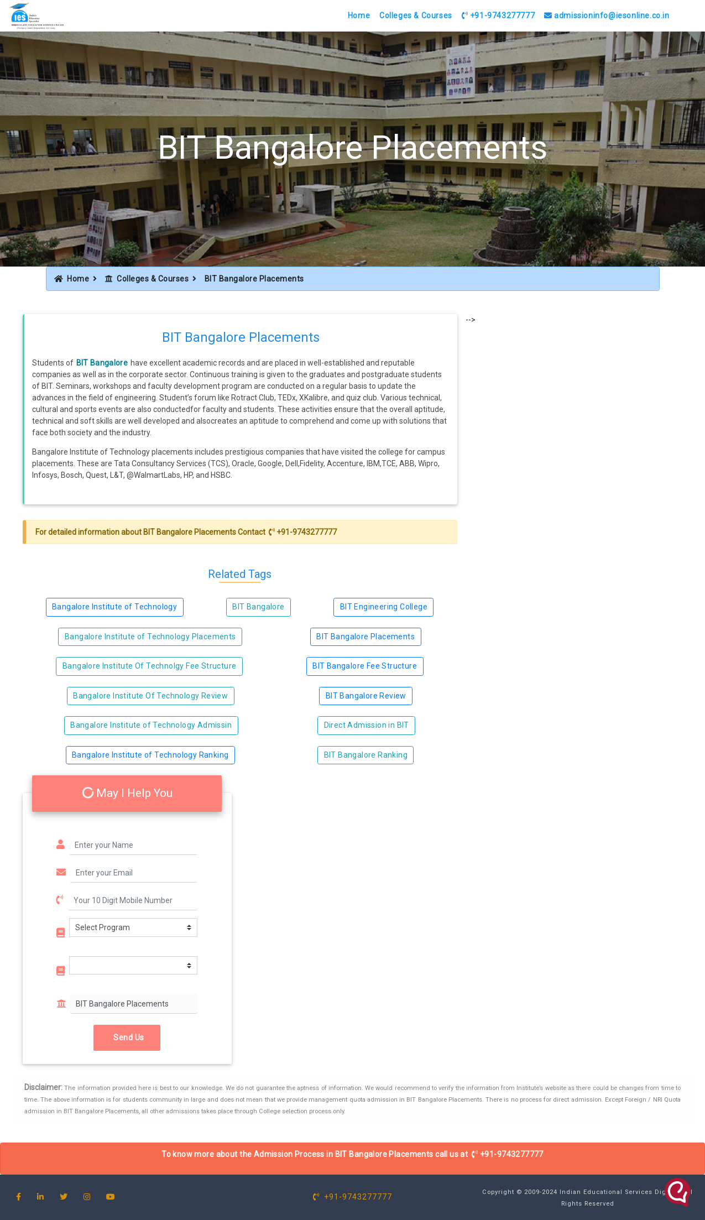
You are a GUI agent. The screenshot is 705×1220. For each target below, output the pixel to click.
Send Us (126, 1037)
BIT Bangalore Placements (189, 532)
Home (359, 15)
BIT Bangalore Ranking (366, 754)
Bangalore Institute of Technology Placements (150, 636)
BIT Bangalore (102, 362)
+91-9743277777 (498, 15)
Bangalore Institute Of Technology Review (150, 695)
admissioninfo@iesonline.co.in (607, 15)
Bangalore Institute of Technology (114, 606)
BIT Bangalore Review (366, 695)
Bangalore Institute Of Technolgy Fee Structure (149, 665)
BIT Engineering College (383, 606)
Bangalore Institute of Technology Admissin (151, 725)
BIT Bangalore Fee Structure (364, 665)
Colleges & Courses (415, 15)
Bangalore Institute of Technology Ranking (150, 754)
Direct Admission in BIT (366, 725)
